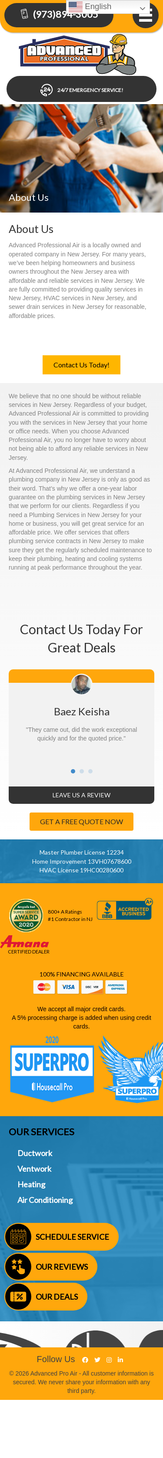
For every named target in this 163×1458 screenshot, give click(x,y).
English (90, 7)
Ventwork (34, 1168)
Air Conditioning (45, 1200)
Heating (31, 1184)
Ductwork (34, 1153)
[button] (81, 364)
